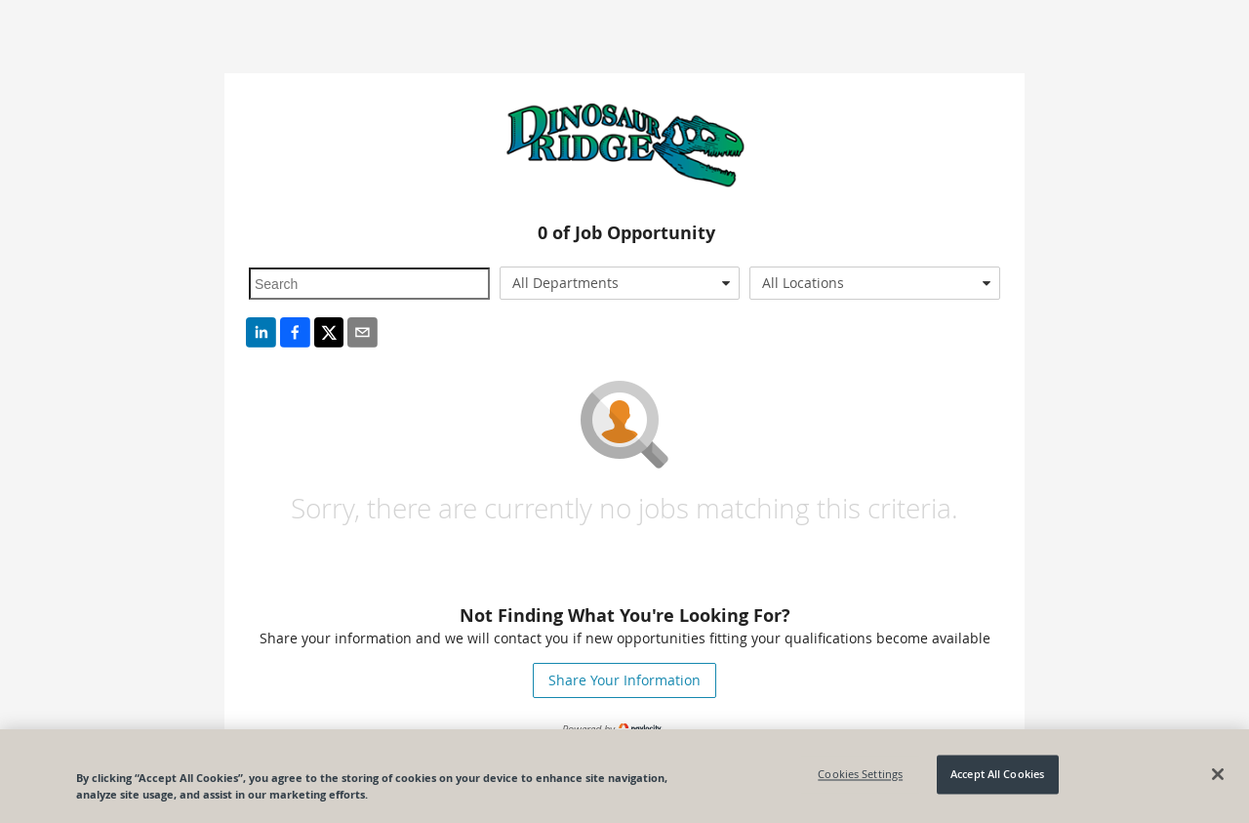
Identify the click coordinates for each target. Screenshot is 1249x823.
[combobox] (620, 283)
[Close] (1217, 774)
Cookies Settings (860, 774)
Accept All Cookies (997, 774)
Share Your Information (624, 680)
